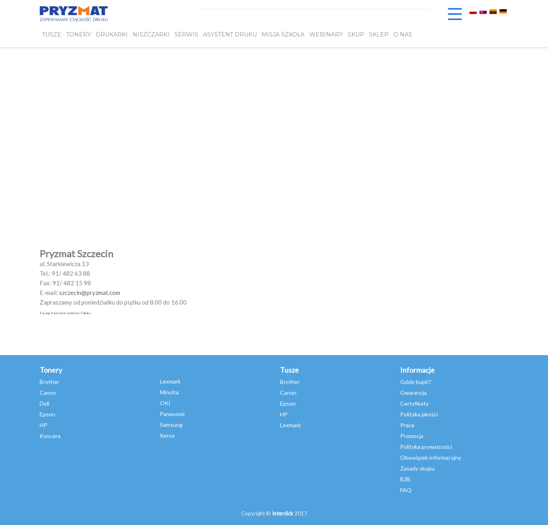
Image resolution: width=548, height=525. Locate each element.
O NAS (402, 34)
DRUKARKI (112, 34)
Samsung (171, 424)
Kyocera (50, 435)
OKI (165, 403)
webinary (326, 34)
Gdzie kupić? (415, 381)
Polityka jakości (419, 414)
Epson (47, 414)
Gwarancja (413, 392)
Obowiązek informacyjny (430, 457)
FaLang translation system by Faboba (65, 313)
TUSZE (51, 34)
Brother (49, 381)
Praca (407, 425)
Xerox (167, 435)
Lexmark (170, 381)
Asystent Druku (230, 34)
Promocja (411, 435)
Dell (44, 403)
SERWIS (186, 34)
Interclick (282, 513)
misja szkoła (283, 34)
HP (43, 425)
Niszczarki (151, 34)
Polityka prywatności (426, 446)
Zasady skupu (417, 468)
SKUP (356, 34)
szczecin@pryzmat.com (89, 292)
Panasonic (172, 413)
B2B (405, 479)
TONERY (78, 34)
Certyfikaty (414, 403)
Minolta (169, 392)
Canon (48, 392)
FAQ (405, 490)
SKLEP (379, 34)
